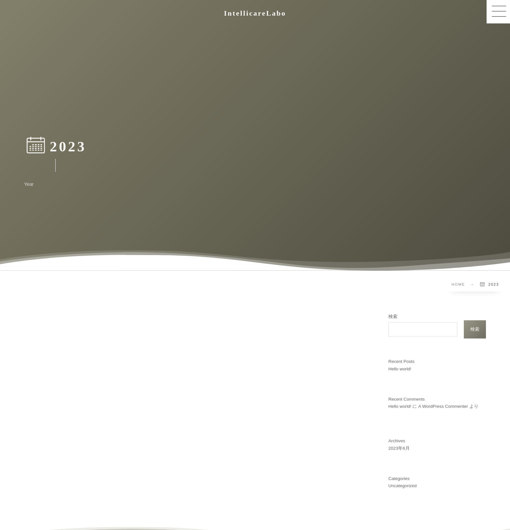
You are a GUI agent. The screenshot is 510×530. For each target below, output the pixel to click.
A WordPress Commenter (443, 404)
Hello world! (399, 366)
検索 (392, 314)
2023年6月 (399, 446)
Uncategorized (402, 484)
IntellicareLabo (255, 13)
